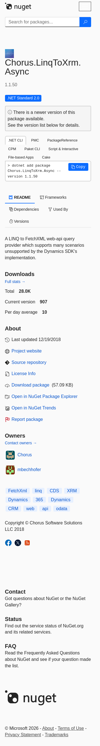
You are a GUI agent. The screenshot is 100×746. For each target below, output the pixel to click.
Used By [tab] (58, 209)
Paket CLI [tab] (32, 149)
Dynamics (18, 499)
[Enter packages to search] (42, 22)
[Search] (85, 22)
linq (38, 490)
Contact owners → (21, 443)
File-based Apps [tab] (21, 157)
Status (13, 619)
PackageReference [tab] (62, 140)
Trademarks (56, 734)
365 (39, 499)
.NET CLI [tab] (15, 140)
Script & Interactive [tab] (63, 149)
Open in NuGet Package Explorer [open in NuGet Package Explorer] (45, 396)
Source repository (29, 362)
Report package (27, 419)
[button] (78, 167)
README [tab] (20, 197)
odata (61, 508)
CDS (54, 490)
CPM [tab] (12, 149)
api (45, 508)
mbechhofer (29, 469)
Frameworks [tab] (53, 197)
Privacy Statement (23, 734)
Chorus (25, 454)
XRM (72, 490)
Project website (27, 351)
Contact (15, 592)
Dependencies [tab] (24, 209)
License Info (24, 373)
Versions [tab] (19, 221)
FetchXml (17, 490)
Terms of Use (71, 728)
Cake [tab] (46, 157)
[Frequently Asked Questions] (10, 646)
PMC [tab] (35, 140)
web (30, 508)
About (48, 728)
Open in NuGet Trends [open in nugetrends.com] (34, 408)
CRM (13, 508)
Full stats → (15, 281)
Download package (30, 385)
